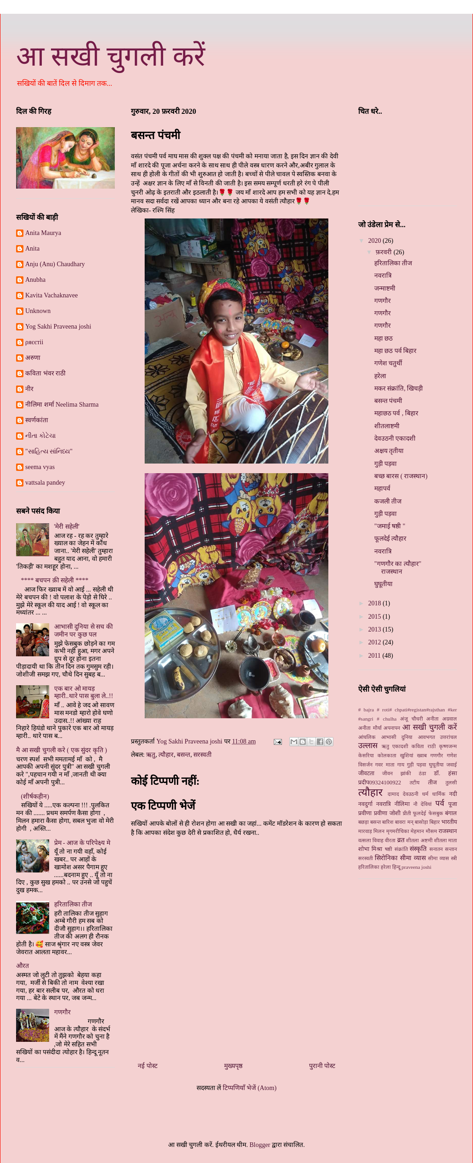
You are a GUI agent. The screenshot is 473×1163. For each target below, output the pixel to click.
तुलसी (451, 782)
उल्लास (367, 745)
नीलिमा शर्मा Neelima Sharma (62, 404)
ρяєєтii (34, 342)
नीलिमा (402, 804)
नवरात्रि (383, 275)
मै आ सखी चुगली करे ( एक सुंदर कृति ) (61, 750)
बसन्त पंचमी (388, 400)
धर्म (425, 794)
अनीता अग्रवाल (441, 718)
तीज (432, 782)
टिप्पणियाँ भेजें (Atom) (249, 1088)
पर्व (439, 803)
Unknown (38, 311)
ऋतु (150, 754)
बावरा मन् (404, 822)
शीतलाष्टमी (387, 426)
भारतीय (449, 822)
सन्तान (451, 849)
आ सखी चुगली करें (110, 56)
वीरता (390, 840)
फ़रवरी (385, 252)
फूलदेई (419, 813)
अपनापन (391, 728)
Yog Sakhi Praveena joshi (58, 326)
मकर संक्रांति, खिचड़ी (398, 388)
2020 (375, 240)
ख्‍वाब (422, 755)
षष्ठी (388, 849)
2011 (375, 655)
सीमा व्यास (438, 858)
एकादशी (400, 746)
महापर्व (382, 488)
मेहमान (417, 831)
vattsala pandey (45, 482)
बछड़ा (363, 822)
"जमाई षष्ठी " (389, 526)
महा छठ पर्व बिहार (395, 350)
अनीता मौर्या (370, 728)
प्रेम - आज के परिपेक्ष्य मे (82, 842)
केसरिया (366, 755)
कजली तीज (388, 501)
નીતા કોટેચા (40, 435)
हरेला (380, 376)
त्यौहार (166, 754)
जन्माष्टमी (384, 288)
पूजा (452, 804)
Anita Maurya (43, 232)
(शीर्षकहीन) (35, 796)
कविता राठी (423, 746)
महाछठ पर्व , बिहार (396, 413)
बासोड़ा (421, 822)
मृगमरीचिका (397, 831)
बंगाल (451, 813)
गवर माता (384, 764)
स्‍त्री (454, 858)
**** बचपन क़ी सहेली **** (55, 580)
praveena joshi (416, 867)
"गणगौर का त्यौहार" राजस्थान (397, 567)
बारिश (388, 822)
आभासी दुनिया (397, 737)
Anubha (35, 279)
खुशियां (406, 755)
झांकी (405, 773)
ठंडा (422, 773)
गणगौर (62, 1012)
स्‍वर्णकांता (36, 420)
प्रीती (407, 813)
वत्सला (364, 840)
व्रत (401, 840)
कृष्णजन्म (448, 746)
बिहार (434, 822)
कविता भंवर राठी (45, 373)
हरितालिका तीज (73, 904)
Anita (32, 248)
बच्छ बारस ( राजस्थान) (401, 476)
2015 (375, 616)
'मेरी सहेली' (67, 526)
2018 (375, 603)
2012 (375, 642)
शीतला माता (445, 840)
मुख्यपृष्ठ (233, 1065)
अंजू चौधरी (411, 718)
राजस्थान (448, 831)
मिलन (378, 831)
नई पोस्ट (148, 1065)
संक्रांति (401, 849)
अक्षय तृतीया (389, 450)
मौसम (431, 831)
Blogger (259, 1144)
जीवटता (366, 773)
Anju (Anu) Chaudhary (55, 264)
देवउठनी (410, 794)
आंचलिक (367, 737)
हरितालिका (368, 867)
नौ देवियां (422, 804)
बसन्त (183, 754)
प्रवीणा (365, 813)
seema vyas (40, 467)
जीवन (387, 773)
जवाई (451, 764)
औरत (22, 965)
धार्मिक (438, 794)
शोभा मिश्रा (370, 849)
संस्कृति (418, 848)
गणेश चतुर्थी (388, 363)
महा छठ (383, 338)
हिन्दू (396, 867)
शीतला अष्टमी (419, 840)
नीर (29, 389)
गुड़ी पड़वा (385, 463)
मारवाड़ (365, 831)
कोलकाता (386, 755)
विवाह (377, 840)
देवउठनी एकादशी (395, 438)
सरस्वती (202, 754)
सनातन (436, 849)
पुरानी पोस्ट (322, 1065)
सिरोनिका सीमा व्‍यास (400, 858)
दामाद (393, 794)
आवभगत (426, 737)
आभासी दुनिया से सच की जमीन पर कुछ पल (83, 630)
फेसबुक (435, 813)
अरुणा (32, 357)
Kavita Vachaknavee (51, 295)
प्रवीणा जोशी (387, 813)
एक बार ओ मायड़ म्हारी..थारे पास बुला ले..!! (83, 692)
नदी (453, 794)
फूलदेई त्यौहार (390, 538)
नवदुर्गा (365, 804)
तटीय (414, 782)
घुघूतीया (383, 584)
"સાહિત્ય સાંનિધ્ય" (49, 451)
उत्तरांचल (448, 737)
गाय (400, 764)
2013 (375, 629)
